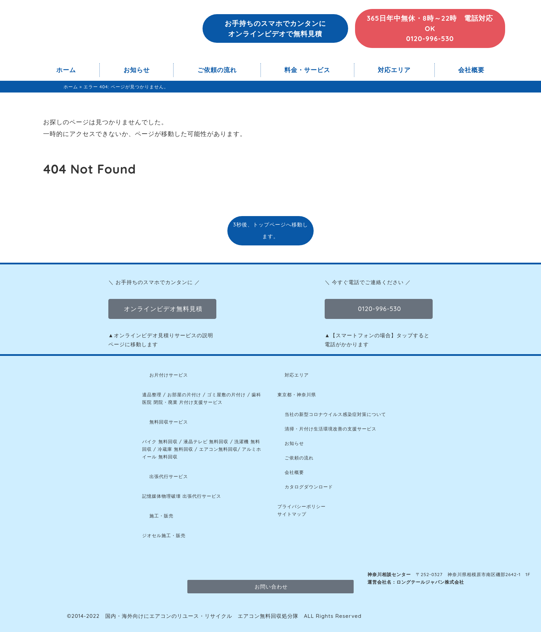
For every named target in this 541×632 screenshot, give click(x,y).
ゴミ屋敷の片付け (226, 394)
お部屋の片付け (184, 394)
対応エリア (394, 70)
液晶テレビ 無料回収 (206, 441)
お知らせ (137, 70)
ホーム (66, 70)
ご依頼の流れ (217, 70)
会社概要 (471, 70)
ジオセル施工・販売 (164, 535)
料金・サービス (307, 70)
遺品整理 (151, 394)
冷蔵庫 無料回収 (175, 449)
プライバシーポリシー (301, 506)
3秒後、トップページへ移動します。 (270, 230)
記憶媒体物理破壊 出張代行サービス (181, 496)
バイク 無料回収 (160, 441)
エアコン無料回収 (218, 449)
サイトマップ (291, 514)
